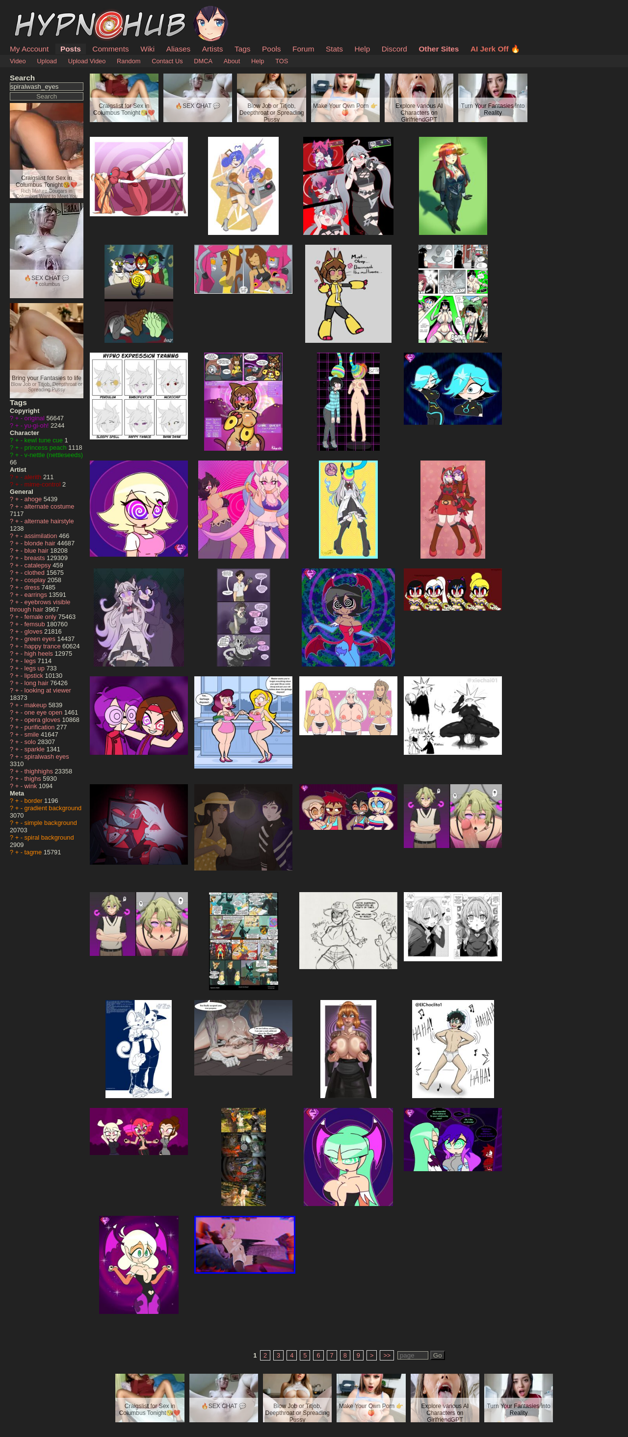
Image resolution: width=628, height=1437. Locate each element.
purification (40, 727)
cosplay (36, 580)
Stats (334, 49)
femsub (36, 624)
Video (18, 61)
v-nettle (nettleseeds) (54, 455)
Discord (394, 49)
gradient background (53, 808)
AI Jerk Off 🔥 (495, 49)
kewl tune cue (45, 440)
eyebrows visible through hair (40, 605)
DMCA (203, 61)
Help (362, 49)
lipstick (35, 675)
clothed (36, 572)
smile (33, 734)
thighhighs (40, 771)
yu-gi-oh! (38, 425)
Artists (212, 49)
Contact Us (167, 61)
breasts (36, 558)
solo (31, 741)
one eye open (44, 712)
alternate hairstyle (49, 521)
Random (128, 61)
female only (41, 616)
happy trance (44, 646)
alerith (34, 477)
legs (31, 661)
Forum (303, 49)
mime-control (44, 484)
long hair (38, 683)
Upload (47, 61)
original (36, 418)
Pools (271, 49)
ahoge (34, 499)
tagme (34, 852)
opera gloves (43, 719)
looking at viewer (48, 690)
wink (32, 786)
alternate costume (50, 506)
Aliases (178, 49)
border (35, 800)
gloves (35, 631)
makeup (37, 705)
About (232, 61)
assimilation (42, 535)
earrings (37, 594)
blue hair (38, 550)
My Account (29, 49)
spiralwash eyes (47, 756)
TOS (281, 61)
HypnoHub (37, 11)
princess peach (47, 447)
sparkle (36, 749)
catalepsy (39, 565)
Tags (242, 49)
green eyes (41, 638)
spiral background (49, 837)
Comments (110, 49)
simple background (51, 822)
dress (33, 587)
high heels (40, 653)
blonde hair (41, 543)
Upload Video (87, 61)
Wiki (147, 49)
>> (387, 1355)
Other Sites (439, 49)
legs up (36, 668)
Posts (70, 49)
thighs (34, 778)
